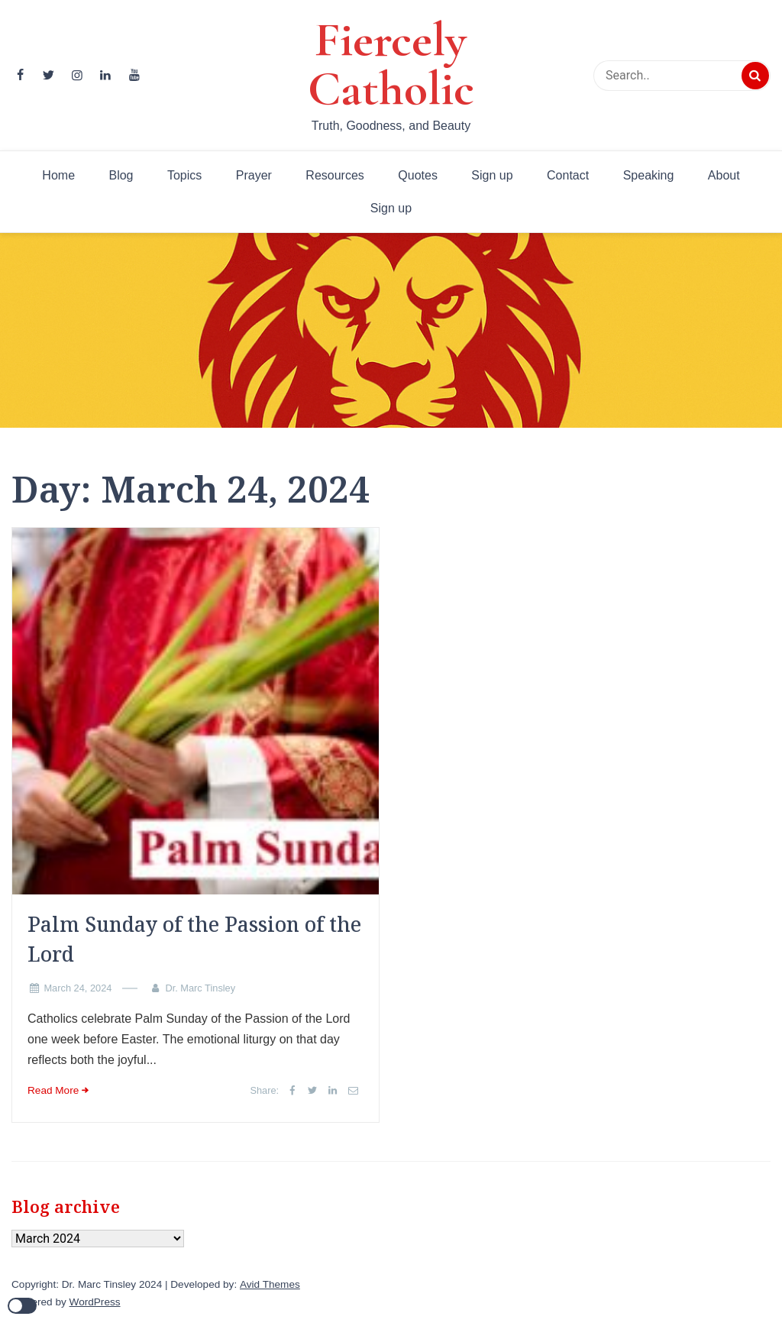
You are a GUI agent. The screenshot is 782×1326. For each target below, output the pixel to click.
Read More (53, 1090)
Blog (120, 175)
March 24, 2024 (77, 988)
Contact (568, 175)
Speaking (648, 175)
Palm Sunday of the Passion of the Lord (194, 938)
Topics (184, 175)
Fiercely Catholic (391, 64)
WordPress (95, 1302)
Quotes (418, 175)
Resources (334, 175)
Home (58, 175)
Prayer (254, 175)
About (724, 175)
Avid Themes (270, 1284)
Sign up (491, 175)
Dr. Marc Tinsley (200, 988)
